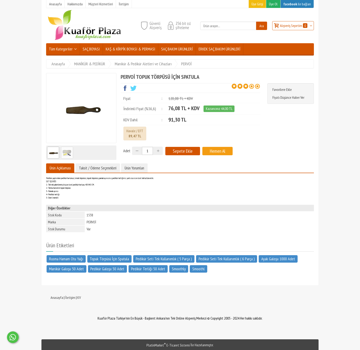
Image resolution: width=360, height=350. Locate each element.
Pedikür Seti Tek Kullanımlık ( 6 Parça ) (227, 258)
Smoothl (198, 268)
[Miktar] (147, 151)
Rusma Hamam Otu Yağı (66, 258)
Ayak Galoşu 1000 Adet (278, 258)
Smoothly (179, 268)
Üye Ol (273, 4)
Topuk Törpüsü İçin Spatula (109, 258)
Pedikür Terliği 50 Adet (148, 268)
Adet (126, 150)
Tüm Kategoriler (61, 49)
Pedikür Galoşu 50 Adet (107, 268)
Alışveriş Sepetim (294, 25)
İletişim (70, 297)
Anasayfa (57, 297)
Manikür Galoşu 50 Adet (66, 268)
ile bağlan (297, 4)
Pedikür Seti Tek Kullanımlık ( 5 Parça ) (164, 258)
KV (79, 297)
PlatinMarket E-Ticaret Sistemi (168, 345)
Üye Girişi (257, 4)
